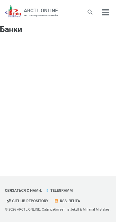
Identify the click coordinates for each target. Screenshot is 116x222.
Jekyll (74, 210)
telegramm (59, 190)
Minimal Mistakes (96, 210)
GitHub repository (27, 201)
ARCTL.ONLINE (41, 13)
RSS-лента (67, 201)
